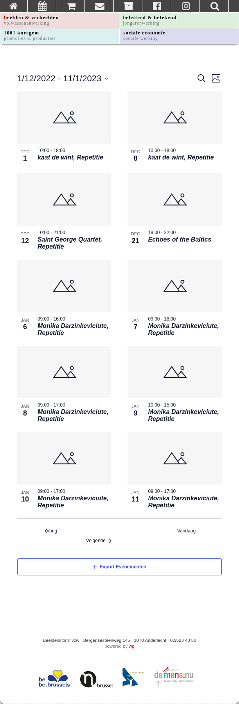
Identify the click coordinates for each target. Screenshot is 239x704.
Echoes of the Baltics (179, 239)
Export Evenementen (123, 567)
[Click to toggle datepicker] (62, 78)
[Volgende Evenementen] (100, 540)
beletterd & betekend (150, 20)
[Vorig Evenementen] (51, 531)
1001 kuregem (30, 35)
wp (132, 646)
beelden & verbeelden (31, 20)
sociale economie (144, 35)
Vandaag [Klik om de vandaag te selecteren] (188, 531)
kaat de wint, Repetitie (70, 157)
